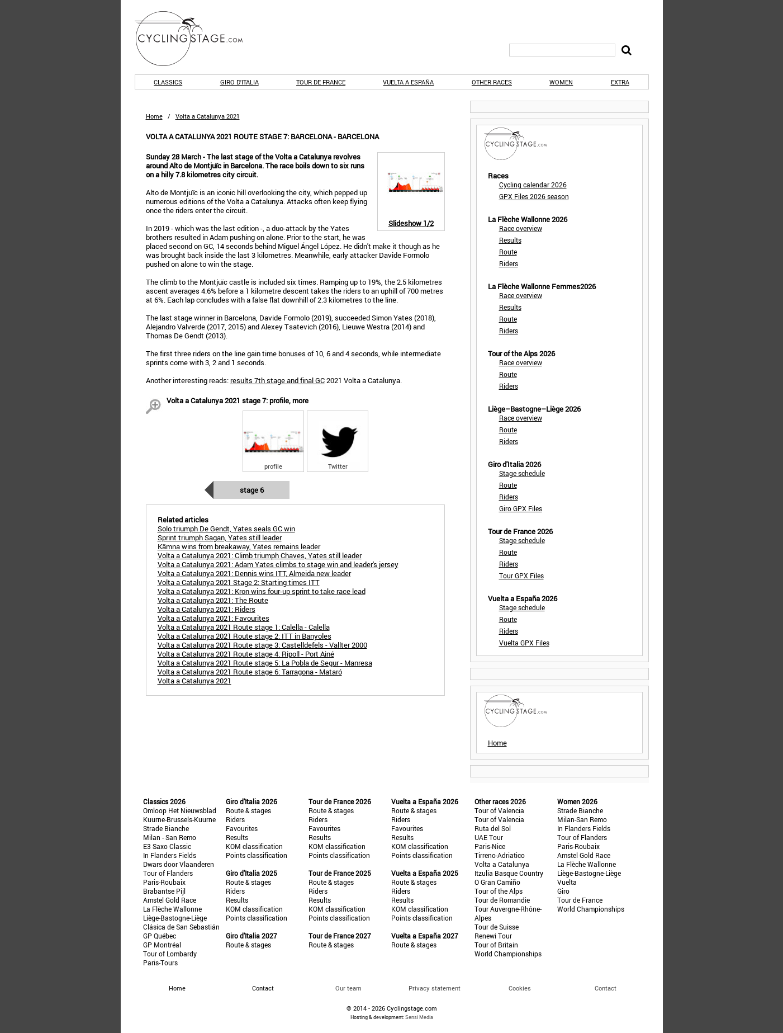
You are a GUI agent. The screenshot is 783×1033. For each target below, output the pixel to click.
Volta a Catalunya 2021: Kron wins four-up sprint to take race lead (262, 591)
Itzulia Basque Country (508, 873)
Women (561, 82)
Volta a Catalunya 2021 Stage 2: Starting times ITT (239, 582)
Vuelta (567, 882)
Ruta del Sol (492, 828)
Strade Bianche (166, 828)
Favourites (242, 828)
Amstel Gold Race (169, 899)
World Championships (508, 953)
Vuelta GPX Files (524, 642)
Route (508, 251)
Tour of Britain (496, 944)
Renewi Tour (493, 935)
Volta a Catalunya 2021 (194, 681)
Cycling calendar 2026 (533, 184)
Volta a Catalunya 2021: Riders (206, 609)
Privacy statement (435, 988)
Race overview (520, 228)
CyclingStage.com (196, 38)
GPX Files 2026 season (534, 196)
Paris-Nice (489, 846)
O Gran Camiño (497, 882)
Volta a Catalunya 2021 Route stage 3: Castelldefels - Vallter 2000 (262, 645)
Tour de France (320, 82)
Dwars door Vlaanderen (178, 864)
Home (154, 116)
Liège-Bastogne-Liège (175, 917)
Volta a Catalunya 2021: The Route (213, 600)
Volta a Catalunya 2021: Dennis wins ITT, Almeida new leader (254, 573)
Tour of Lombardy (170, 953)
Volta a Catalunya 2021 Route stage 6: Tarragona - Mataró (250, 672)
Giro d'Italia (239, 82)
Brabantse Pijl (164, 890)
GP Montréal (162, 944)
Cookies (520, 988)
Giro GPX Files (520, 508)
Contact (605, 988)
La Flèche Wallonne (172, 908)
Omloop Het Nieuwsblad (179, 810)
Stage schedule (522, 473)
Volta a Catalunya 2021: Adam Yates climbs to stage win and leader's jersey (278, 564)
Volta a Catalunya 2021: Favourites (213, 618)
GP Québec (159, 935)
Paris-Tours (160, 962)
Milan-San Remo (582, 819)
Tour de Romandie (502, 899)
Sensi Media (419, 1017)
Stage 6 (252, 490)
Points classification (256, 855)
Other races (492, 82)
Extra (620, 82)
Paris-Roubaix (164, 882)
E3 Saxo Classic (167, 846)
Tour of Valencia (499, 810)
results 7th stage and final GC (277, 380)
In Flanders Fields (169, 855)
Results (510, 239)
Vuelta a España (408, 82)
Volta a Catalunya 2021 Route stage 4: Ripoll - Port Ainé (246, 654)
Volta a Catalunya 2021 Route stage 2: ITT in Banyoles (244, 636)
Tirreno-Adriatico (499, 855)
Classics (168, 82)
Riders (508, 263)
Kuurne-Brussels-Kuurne (179, 819)
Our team (348, 988)
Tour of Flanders (168, 873)
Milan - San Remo (169, 837)
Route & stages (248, 810)
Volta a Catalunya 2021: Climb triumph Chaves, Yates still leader (260, 555)
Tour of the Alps (498, 890)
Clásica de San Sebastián (181, 926)
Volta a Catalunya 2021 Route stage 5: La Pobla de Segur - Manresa (265, 663)
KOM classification (254, 846)
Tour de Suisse (496, 926)
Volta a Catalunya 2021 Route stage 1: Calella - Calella (244, 627)
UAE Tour (488, 837)
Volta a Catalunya (501, 864)
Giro (563, 890)
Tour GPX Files (521, 575)
